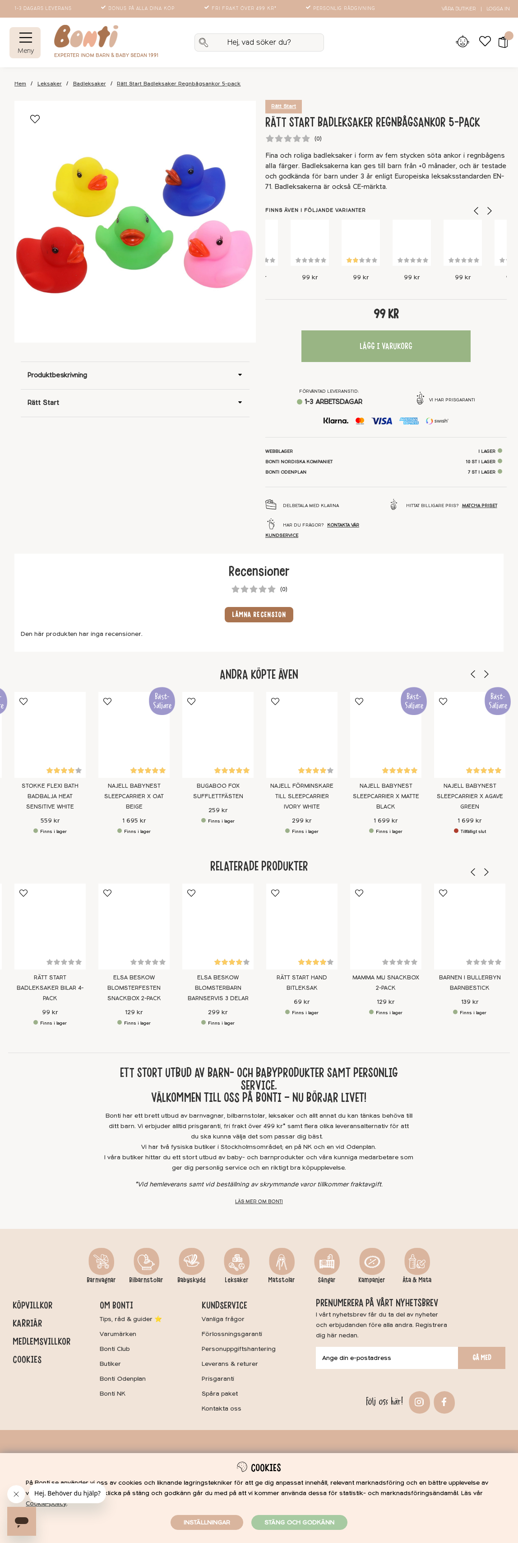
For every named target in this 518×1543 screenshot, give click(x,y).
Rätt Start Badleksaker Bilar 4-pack (50, 988)
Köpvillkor (32, 1305)
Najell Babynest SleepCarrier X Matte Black (386, 796)
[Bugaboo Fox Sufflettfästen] (218, 735)
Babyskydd (191, 1280)
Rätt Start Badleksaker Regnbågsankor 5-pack (178, 83)
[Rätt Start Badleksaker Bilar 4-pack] (463, 243)
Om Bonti (116, 1305)
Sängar (327, 1280)
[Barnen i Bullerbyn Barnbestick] (469, 926)
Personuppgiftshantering (239, 1349)
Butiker (110, 1364)
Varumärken (118, 1334)
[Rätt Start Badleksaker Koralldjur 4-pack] (310, 243)
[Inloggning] (462, 42)
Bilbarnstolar (146, 1280)
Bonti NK (112, 1393)
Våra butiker (459, 9)
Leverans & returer (230, 1364)
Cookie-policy (46, 1503)
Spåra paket (220, 1393)
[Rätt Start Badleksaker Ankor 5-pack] (412, 243)
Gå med (481, 1358)
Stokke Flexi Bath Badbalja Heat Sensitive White (50, 796)
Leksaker (49, 83)
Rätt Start (283, 106)
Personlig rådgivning (341, 8)
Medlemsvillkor (41, 1341)
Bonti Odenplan (123, 1379)
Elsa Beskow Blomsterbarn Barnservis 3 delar (218, 988)
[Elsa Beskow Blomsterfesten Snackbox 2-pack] (134, 926)
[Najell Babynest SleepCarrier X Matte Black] (385, 735)
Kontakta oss (221, 1408)
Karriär (27, 1323)
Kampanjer (371, 1280)
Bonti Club (115, 1349)
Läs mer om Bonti (259, 1201)
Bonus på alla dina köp (138, 8)
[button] (500, 42)
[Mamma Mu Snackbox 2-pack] (385, 926)
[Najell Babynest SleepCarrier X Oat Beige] (134, 735)
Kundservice (224, 1305)
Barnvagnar (101, 1280)
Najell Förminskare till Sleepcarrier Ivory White (301, 796)
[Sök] (259, 42)
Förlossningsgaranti (232, 1334)
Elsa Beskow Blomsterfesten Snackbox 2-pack (134, 988)
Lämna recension (259, 615)
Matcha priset (479, 505)
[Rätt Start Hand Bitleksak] (302, 926)
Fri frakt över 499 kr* (241, 8)
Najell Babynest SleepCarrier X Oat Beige (134, 796)
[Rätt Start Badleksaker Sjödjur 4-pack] (361, 243)
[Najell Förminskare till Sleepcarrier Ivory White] (302, 735)
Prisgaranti (218, 1379)
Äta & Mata (416, 1280)
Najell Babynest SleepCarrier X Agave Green (470, 796)
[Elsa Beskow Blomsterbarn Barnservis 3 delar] (218, 926)
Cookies (27, 1359)
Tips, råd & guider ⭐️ (131, 1319)
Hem (20, 83)
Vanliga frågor (223, 1319)
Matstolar (281, 1280)
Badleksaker (89, 83)
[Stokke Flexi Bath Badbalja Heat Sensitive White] (50, 735)
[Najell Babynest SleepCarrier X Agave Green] (469, 735)
